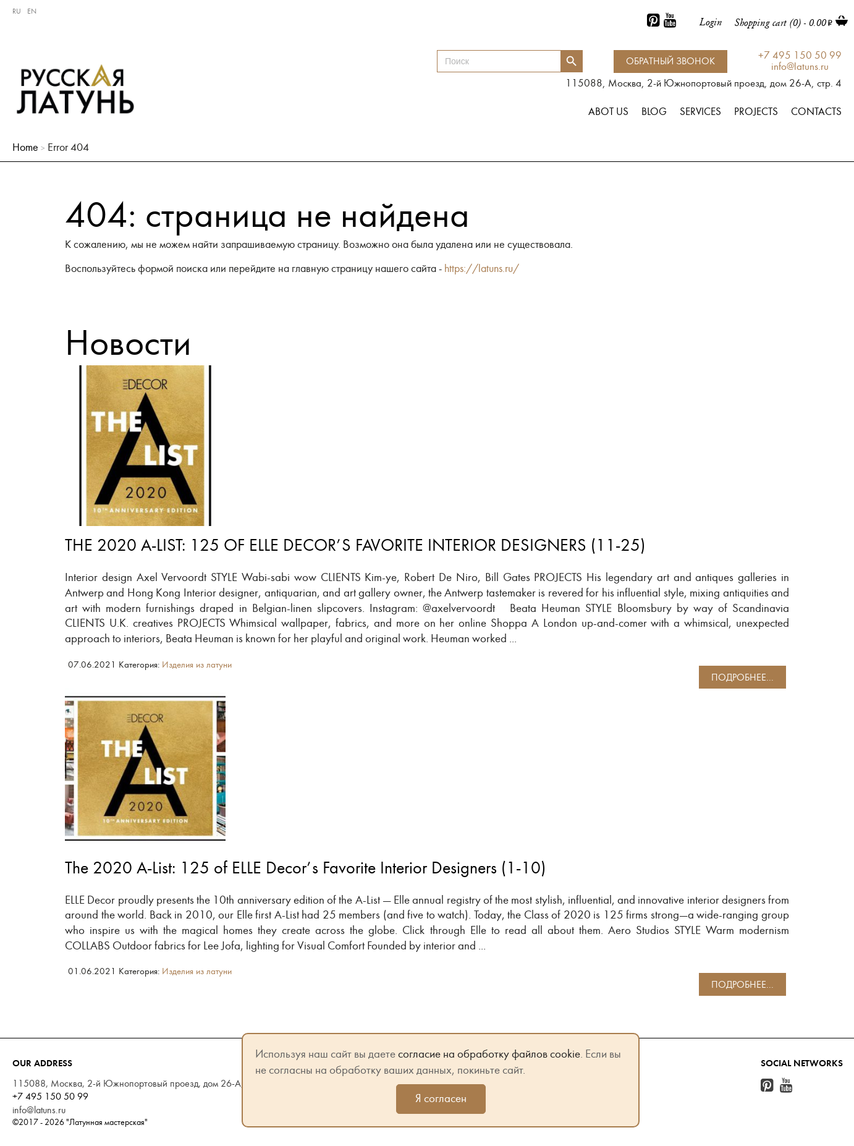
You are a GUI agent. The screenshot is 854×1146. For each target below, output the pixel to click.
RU (16, 11)
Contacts (816, 112)
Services (700, 112)
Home (25, 147)
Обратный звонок (670, 61)
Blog (654, 112)
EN (31, 11)
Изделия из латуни (197, 665)
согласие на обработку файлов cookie (489, 1054)
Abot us (608, 112)
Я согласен (441, 1098)
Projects (756, 112)
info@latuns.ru (800, 67)
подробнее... (742, 677)
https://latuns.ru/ (481, 268)
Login (711, 22)
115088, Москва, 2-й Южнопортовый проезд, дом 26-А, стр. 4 (140, 1083)
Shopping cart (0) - (783, 22)
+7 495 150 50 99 (800, 56)
